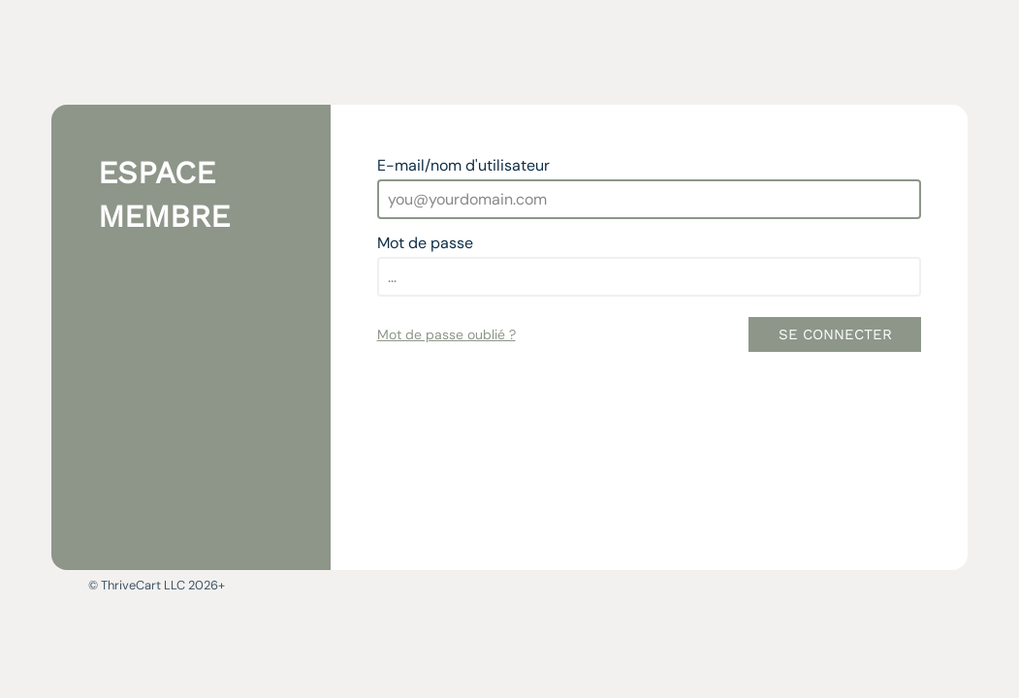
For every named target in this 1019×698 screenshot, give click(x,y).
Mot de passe (425, 243)
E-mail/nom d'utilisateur (463, 165)
